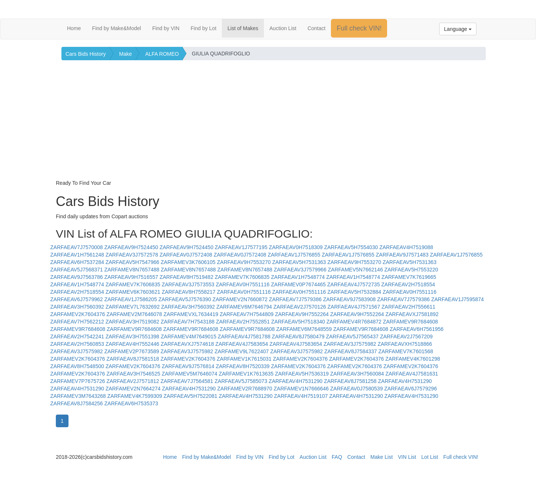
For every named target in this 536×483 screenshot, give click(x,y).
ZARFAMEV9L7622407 (242, 351)
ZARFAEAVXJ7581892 (411, 314)
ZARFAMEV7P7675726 (77, 381)
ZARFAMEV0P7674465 (298, 284)
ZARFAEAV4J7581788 (244, 336)
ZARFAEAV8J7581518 (132, 359)
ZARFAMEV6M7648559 (304, 329)
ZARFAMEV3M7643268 (78, 396)
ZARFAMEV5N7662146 (355, 270)
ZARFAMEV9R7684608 (410, 322)
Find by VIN (165, 28)
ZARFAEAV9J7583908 (349, 299)
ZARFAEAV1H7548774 (298, 277)
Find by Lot (203, 28)
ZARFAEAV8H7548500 (77, 366)
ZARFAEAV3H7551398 (132, 336)
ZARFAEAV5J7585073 (241, 381)
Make (125, 54)
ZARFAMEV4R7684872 (354, 322)
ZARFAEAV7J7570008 (76, 247)
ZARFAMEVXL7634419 (190, 314)
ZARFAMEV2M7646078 (134, 314)
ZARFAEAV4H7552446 (132, 344)
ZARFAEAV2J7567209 (406, 336)
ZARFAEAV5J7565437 (352, 336)
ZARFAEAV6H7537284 (77, 262)
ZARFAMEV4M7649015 (188, 336)
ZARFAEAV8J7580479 (298, 336)
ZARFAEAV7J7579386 (295, 299)
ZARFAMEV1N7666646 (301, 389)
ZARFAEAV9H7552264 (302, 314)
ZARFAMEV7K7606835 (242, 277)
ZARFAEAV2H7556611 (409, 307)
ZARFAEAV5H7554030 (351, 247)
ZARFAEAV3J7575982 (349, 344)
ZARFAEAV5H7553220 (411, 270)
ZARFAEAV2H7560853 (77, 344)
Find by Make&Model (116, 28)
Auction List (282, 28)
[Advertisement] (268, 123)
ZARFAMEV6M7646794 (244, 307)
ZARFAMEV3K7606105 (188, 262)
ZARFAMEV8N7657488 (131, 270)
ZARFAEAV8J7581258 (350, 381)
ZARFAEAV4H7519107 (301, 396)
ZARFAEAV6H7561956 (417, 329)
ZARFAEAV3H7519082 (132, 322)
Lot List (429, 457)
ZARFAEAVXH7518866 (404, 344)
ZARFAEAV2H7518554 (408, 284)
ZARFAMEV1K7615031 (244, 359)
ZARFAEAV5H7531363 (299, 262)
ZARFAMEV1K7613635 (246, 374)
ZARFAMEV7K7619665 (409, 277)
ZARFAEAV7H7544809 (247, 314)
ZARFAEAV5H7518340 (298, 322)
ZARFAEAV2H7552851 (243, 322)
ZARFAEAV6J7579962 (76, 299)
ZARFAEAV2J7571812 (132, 381)
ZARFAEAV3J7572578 (131, 255)
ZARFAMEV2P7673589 (131, 351)
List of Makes (242, 28)
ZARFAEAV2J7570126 (300, 307)
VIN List (407, 457)
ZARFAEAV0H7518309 (296, 247)
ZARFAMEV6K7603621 (132, 292)
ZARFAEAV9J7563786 (76, 277)
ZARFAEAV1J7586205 (130, 299)
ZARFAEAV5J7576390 (185, 299)
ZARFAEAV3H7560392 (77, 307)
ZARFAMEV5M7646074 (189, 374)
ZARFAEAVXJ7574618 (187, 344)
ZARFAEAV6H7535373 (131, 403)
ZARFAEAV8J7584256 (76, 403)
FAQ (337, 457)
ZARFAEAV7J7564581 (186, 381)
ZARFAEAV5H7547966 (132, 262)
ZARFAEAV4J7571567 (354, 307)
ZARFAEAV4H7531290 (296, 381)
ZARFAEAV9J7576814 (188, 366)
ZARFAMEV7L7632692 (132, 307)
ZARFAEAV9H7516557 (131, 277)
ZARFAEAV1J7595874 (457, 299)
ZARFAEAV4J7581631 (411, 374)
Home (74, 28)
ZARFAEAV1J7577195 (241, 247)
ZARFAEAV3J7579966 (300, 270)
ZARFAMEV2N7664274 (132, 389)
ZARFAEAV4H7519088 (406, 247)
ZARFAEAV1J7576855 (294, 255)
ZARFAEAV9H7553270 (244, 262)
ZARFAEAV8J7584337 (350, 351)
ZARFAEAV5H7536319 (302, 374)
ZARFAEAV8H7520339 (243, 366)
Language (458, 29)
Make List (381, 457)
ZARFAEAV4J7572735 (353, 284)
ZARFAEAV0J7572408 (186, 255)
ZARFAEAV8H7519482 (187, 277)
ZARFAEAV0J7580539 (356, 389)
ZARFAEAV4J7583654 (242, 344)
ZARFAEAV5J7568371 (76, 270)
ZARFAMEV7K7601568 (406, 351)
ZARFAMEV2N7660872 (240, 299)
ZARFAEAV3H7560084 (357, 374)
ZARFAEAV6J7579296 (410, 389)
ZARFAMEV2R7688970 (244, 389)
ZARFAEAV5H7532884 (355, 292)
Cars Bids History (86, 54)
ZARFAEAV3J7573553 (188, 284)
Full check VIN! (359, 28)
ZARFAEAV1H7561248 (77, 255)
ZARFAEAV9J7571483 (402, 255)
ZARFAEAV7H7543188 (188, 322)
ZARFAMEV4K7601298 (412, 359)
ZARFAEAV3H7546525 (133, 374)
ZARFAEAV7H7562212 (77, 322)
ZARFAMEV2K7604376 (77, 314)
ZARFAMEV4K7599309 (134, 396)
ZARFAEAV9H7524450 (131, 247)
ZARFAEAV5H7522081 (190, 396)
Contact (316, 28)
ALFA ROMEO (162, 54)
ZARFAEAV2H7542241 (77, 336)
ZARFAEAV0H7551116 (243, 284)
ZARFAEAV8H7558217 (189, 292)
